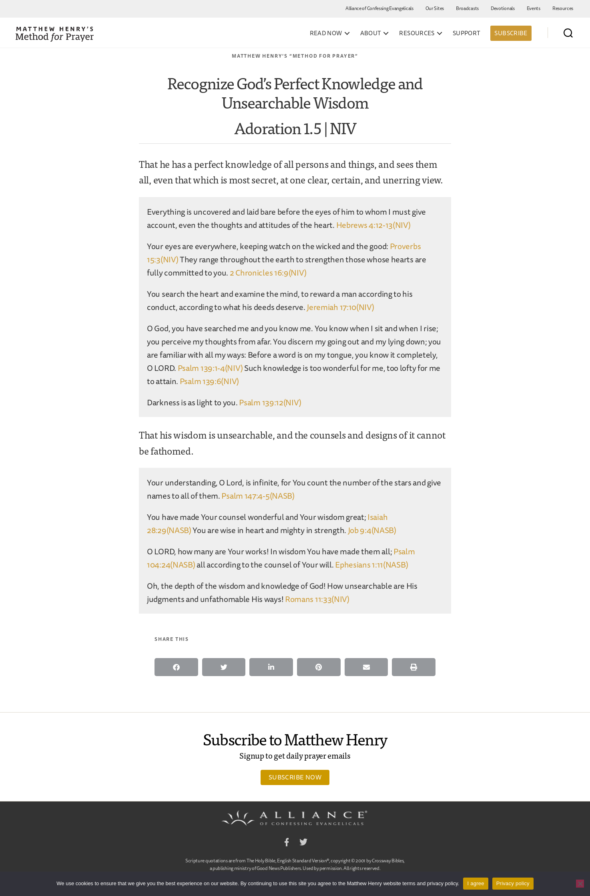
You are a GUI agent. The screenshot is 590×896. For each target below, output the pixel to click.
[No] (580, 884)
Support (467, 33)
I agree (475, 883)
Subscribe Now (295, 777)
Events (533, 8)
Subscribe (510, 33)
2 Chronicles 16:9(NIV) (268, 272)
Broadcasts (467, 8)
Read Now (326, 33)
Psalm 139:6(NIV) (209, 381)
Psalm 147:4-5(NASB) (257, 495)
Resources (562, 8)
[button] (176, 667)
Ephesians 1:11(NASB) (371, 564)
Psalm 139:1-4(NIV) (210, 368)
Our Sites (434, 8)
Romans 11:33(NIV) (317, 599)
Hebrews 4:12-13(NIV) (373, 225)
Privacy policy (513, 883)
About (370, 33)
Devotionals (503, 8)
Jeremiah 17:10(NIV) (340, 307)
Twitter (303, 843)
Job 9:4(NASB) (372, 530)
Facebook (287, 843)
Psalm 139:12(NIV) (270, 402)
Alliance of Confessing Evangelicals (379, 8)
